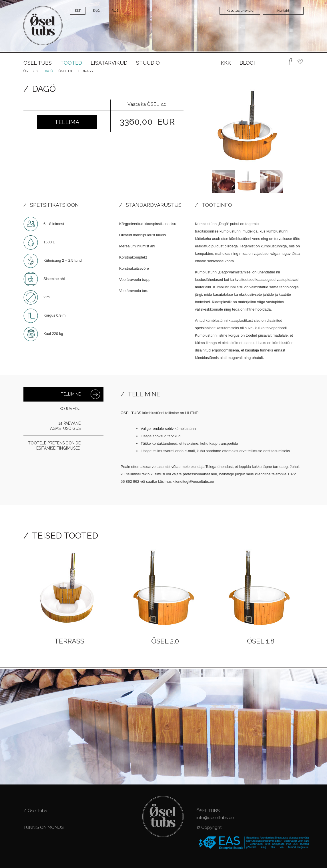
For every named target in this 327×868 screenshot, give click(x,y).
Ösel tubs (37, 63)
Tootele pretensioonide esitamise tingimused (54, 445)
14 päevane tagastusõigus (64, 426)
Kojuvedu (70, 408)
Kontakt (283, 11)
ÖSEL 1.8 (65, 71)
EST (78, 11)
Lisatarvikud (109, 63)
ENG (96, 11)
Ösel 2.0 (30, 71)
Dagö (48, 71)
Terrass (85, 71)
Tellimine (71, 394)
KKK (226, 63)
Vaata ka (147, 104)
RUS (114, 11)
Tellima (67, 122)
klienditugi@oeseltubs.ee (193, 481)
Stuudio (148, 63)
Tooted (71, 63)
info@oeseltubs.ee (215, 817)
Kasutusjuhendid (240, 11)
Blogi (247, 63)
